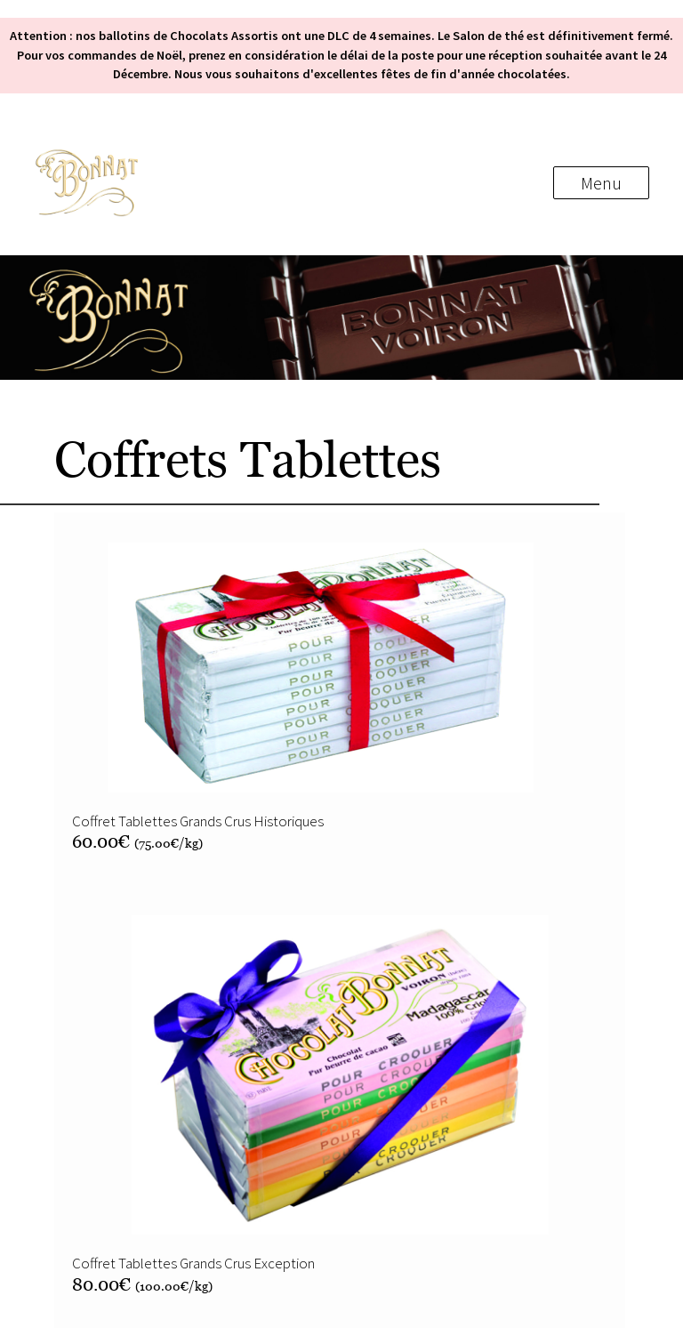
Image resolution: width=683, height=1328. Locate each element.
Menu (601, 183)
